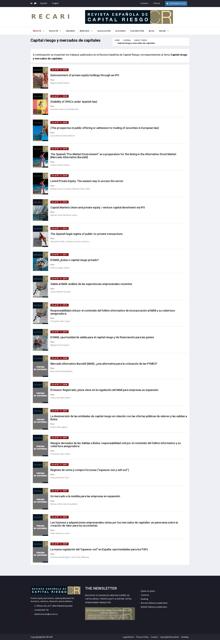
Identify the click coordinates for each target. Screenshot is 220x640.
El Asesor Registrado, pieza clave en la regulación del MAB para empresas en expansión (104, 390)
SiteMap (185, 637)
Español (43, 3)
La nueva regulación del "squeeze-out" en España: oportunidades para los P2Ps (99, 549)
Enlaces (157, 3)
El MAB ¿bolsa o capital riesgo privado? (74, 260)
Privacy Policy (142, 637)
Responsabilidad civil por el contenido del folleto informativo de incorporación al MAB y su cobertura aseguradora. (112, 312)
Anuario (70, 30)
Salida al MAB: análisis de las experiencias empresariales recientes (91, 284)
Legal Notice (128, 637)
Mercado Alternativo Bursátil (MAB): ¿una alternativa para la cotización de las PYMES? (103, 363)
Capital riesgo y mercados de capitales (136, 43)
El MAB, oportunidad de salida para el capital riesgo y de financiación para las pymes (102, 337)
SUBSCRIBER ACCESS (176, 3)
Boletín (53, 30)
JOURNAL (127, 40)
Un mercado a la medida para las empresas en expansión (85, 496)
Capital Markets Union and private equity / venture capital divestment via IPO (97, 207)
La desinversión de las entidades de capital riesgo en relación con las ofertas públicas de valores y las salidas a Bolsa (118, 418)
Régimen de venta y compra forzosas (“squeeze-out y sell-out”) (89, 470)
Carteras (145, 595)
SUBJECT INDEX (140, 40)
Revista (37, 30)
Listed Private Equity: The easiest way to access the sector (86, 181)
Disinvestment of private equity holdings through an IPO (84, 75)
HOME (117, 40)
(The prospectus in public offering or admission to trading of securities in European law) (104, 127)
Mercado (85, 30)
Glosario (120, 30)
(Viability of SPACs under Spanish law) (73, 101)
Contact (154, 637)
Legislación (104, 30)
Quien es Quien (148, 591)
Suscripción (137, 30)
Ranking (144, 599)
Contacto (144, 3)
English (55, 3)
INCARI (162, 30)
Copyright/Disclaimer (169, 637)
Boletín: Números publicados (154, 606)
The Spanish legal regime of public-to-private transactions (86, 233)
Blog (151, 30)
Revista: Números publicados (154, 603)
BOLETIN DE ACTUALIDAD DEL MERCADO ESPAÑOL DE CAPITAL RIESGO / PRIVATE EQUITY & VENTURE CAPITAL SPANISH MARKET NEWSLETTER (108, 599)
